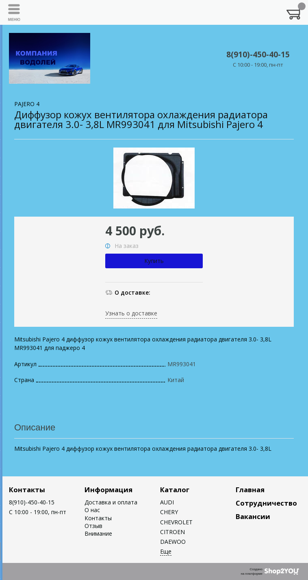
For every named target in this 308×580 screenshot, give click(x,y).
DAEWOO (173, 541)
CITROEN (172, 532)
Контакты (27, 489)
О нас (92, 510)
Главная (250, 489)
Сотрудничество (266, 503)
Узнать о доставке (131, 313)
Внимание (98, 533)
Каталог (174, 489)
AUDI (167, 502)
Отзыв (93, 526)
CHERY (169, 512)
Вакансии (253, 516)
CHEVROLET (176, 522)
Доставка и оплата (111, 502)
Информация (108, 489)
